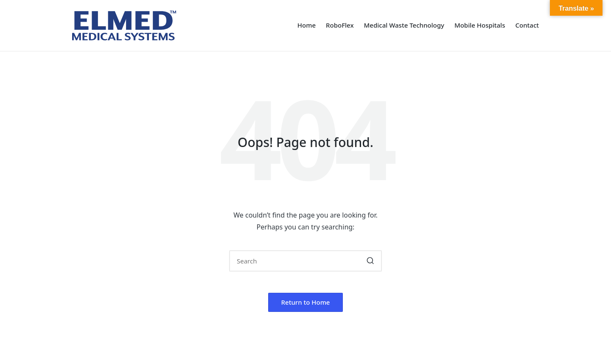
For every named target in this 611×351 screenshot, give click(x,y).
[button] (370, 261)
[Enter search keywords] (305, 261)
